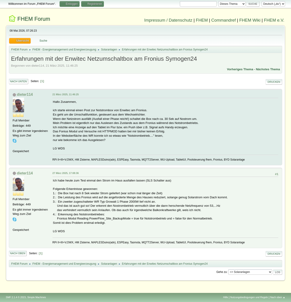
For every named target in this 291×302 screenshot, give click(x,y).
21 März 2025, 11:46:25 (66, 94)
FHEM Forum (33, 19)
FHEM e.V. (274, 20)
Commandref (223, 20)
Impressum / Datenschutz (168, 20)
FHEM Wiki (249, 20)
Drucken (274, 82)
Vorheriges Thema (240, 69)
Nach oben (17, 253)
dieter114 (25, 94)
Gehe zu (221, 272)
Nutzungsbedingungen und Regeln (249, 297)
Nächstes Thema (268, 69)
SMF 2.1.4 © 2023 (16, 297)
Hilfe (225, 297)
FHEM (202, 20)
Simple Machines (36, 297)
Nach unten (18, 81)
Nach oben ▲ (277, 297)
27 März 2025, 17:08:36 (66, 173)
